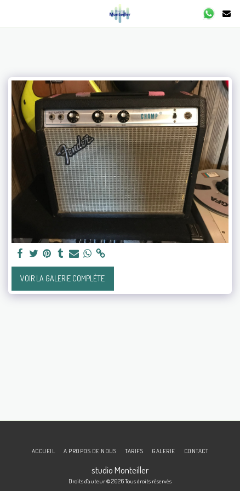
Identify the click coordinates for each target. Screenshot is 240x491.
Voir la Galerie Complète (62, 278)
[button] (12, 13)
